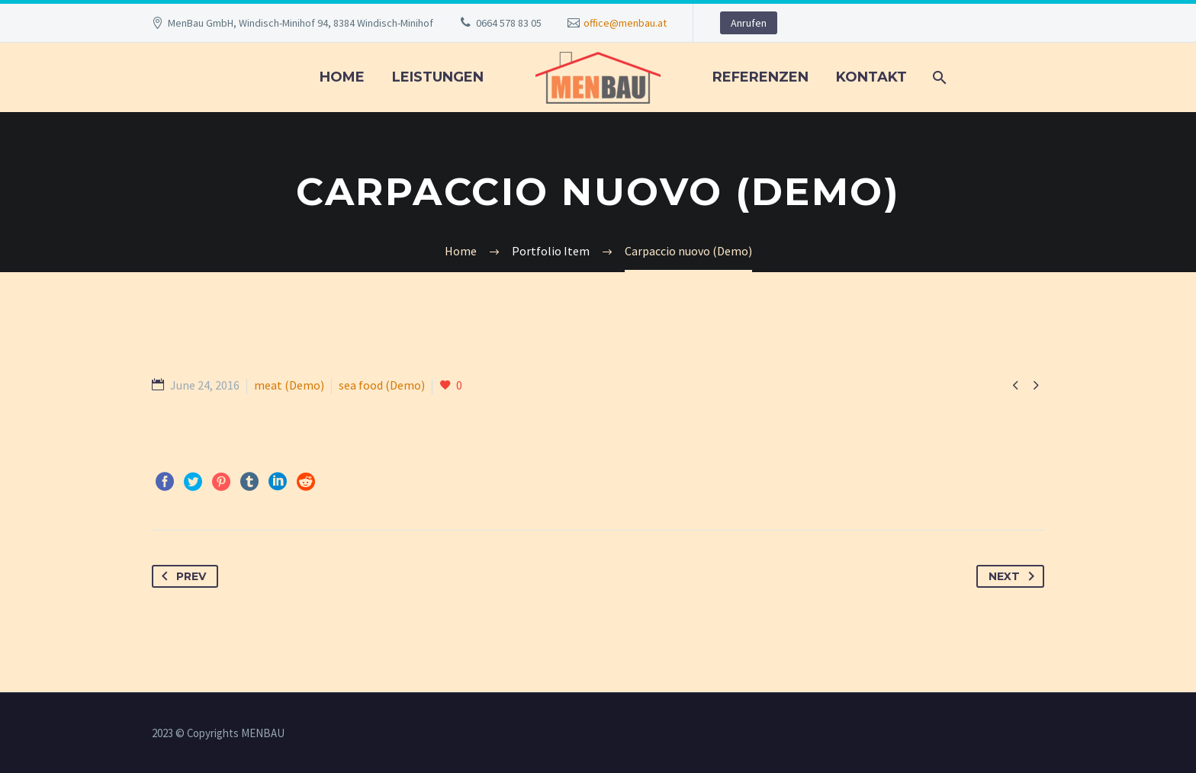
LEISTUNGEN (438, 77)
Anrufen (749, 23)
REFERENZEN (760, 77)
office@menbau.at (625, 23)
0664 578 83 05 (509, 23)
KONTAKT (871, 77)
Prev (181, 576)
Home (342, 77)
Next (1014, 576)
